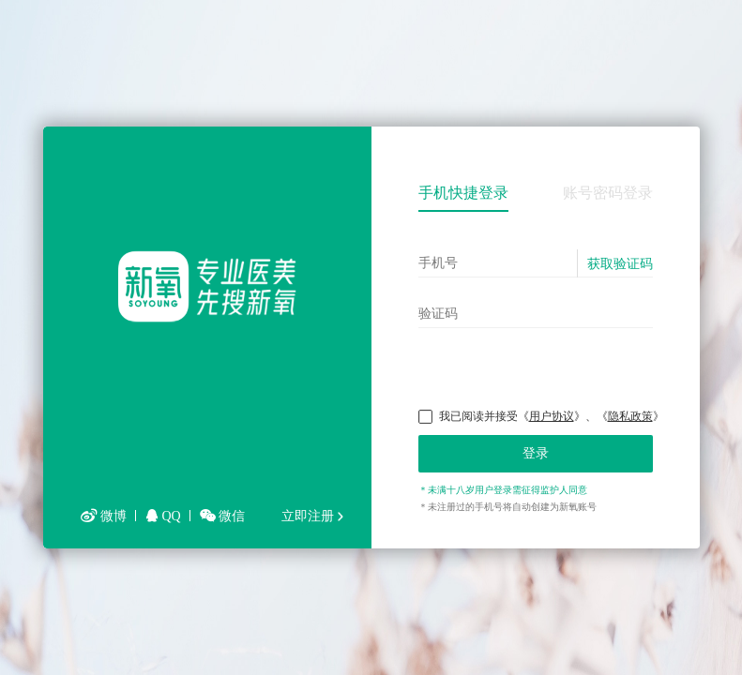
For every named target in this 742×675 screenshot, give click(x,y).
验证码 (438, 313)
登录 (535, 453)
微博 (104, 516)
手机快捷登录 (463, 193)
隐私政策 (630, 416)
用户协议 (551, 416)
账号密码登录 (608, 193)
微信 (223, 516)
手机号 (438, 262)
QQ (163, 516)
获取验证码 (620, 263)
